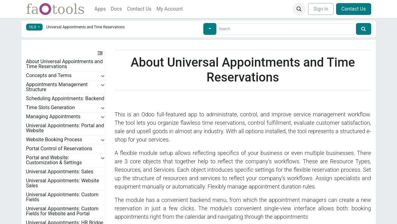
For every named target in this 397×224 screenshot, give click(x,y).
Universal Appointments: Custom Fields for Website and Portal (62, 211)
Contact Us (353, 9)
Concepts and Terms (49, 75)
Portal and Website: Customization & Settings (54, 160)
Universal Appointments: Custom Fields (62, 197)
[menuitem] (100, 9)
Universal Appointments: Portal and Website (65, 128)
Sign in (320, 9)
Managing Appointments (53, 116)
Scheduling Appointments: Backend (65, 98)
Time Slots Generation (50, 107)
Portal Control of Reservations (59, 149)
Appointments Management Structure (57, 87)
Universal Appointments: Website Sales (62, 183)
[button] (299, 9)
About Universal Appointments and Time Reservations (64, 63)
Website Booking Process (54, 139)
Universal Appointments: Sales (60, 172)
